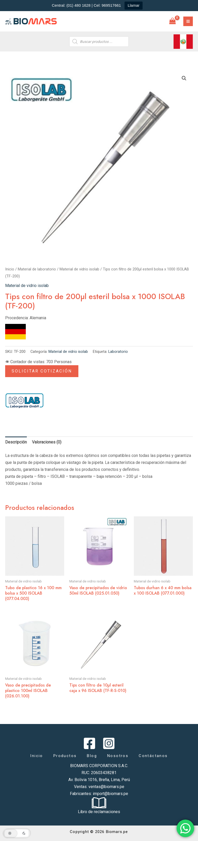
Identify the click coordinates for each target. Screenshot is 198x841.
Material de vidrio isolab (79, 269)
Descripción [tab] (16, 442)
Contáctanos (153, 755)
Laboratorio (118, 351)
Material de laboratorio (37, 269)
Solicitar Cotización (42, 371)
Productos (65, 755)
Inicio (9, 269)
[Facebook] (89, 743)
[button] (184, 78)
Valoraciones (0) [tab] (46, 442)
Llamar (133, 5)
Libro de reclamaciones (99, 811)
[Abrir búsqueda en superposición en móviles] (99, 41)
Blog (92, 755)
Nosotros (117, 755)
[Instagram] (108, 743)
